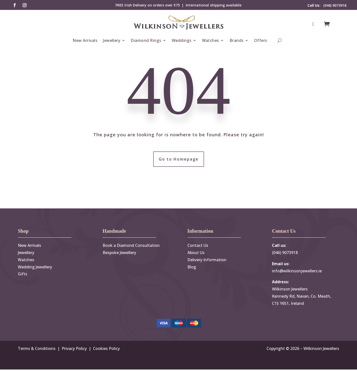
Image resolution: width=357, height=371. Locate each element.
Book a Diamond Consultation (131, 247)
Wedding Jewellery (35, 268)
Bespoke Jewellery (119, 254)
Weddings (182, 40)
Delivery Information (206, 261)
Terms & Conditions (37, 349)
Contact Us (197, 247)
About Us (196, 254)
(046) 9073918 (326, 5)
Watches (210, 40)
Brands (237, 40)
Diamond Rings (146, 40)
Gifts (22, 275)
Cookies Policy (106, 349)
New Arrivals (85, 40)
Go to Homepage (179, 159)
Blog (191, 268)
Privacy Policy (74, 349)
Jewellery (111, 40)
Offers (260, 40)
